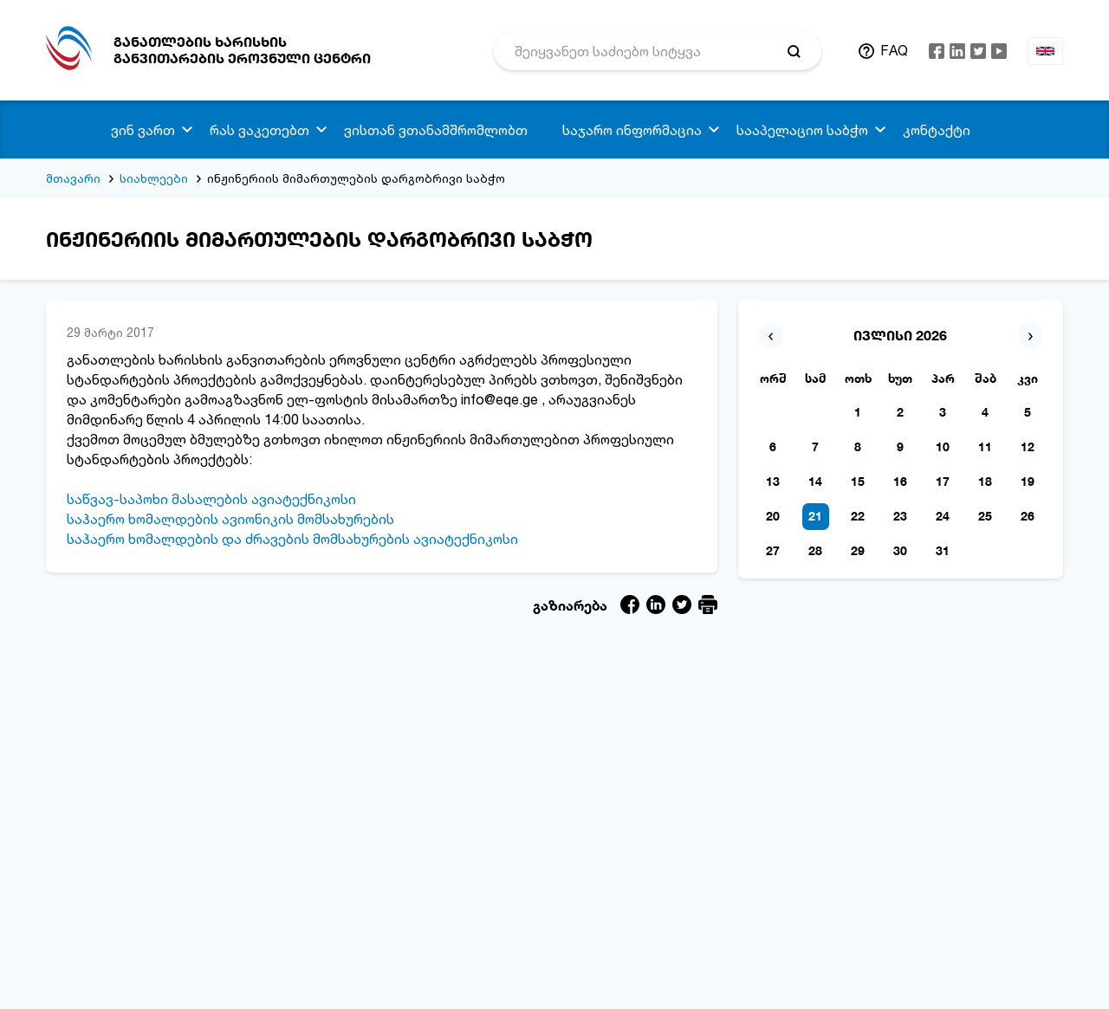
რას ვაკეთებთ (259, 130)
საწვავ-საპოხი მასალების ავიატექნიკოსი (211, 499)
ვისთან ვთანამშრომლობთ (436, 130)
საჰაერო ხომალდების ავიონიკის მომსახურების (230, 518)
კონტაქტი (936, 130)
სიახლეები (154, 178)
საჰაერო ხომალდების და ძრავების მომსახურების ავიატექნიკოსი (292, 538)
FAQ (894, 50)
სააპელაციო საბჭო (802, 130)
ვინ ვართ (143, 130)
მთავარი (73, 178)
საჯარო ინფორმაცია (632, 130)
